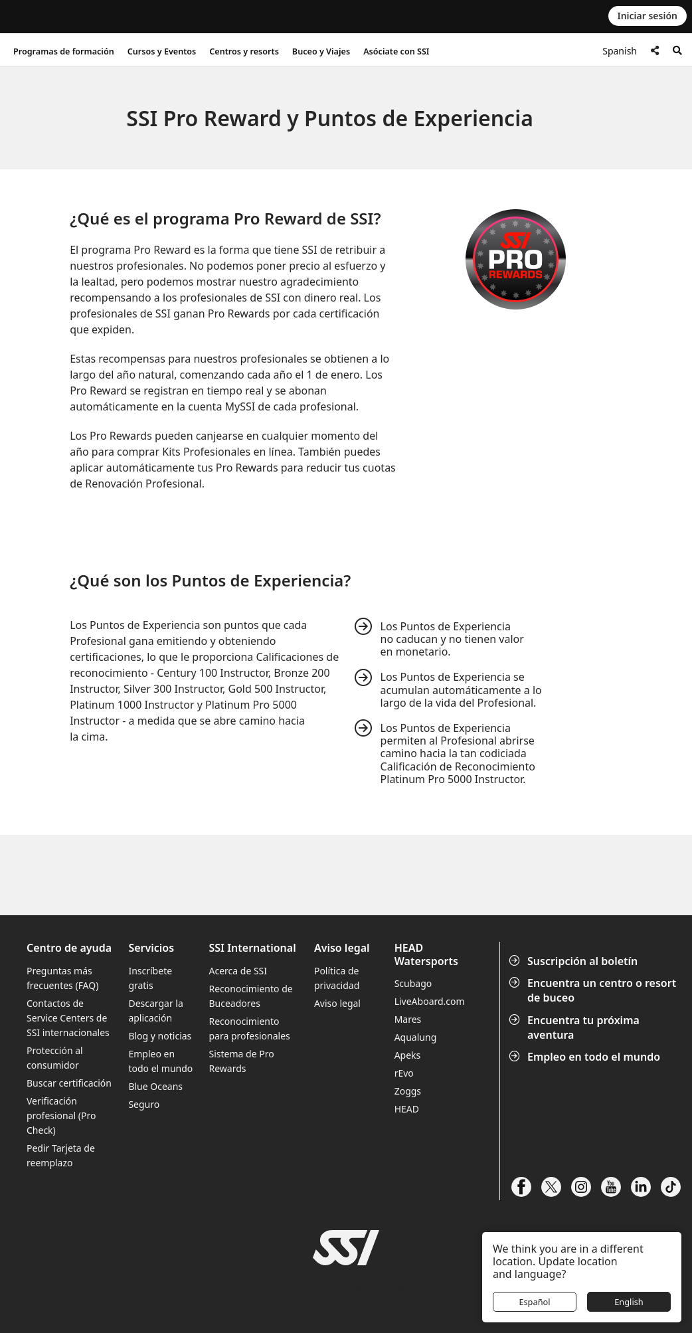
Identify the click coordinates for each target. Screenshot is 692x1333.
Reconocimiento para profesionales (249, 1028)
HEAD (406, 1109)
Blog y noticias (159, 1035)
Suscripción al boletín (574, 961)
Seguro (143, 1104)
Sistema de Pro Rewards (241, 1061)
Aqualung (415, 1037)
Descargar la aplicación (155, 1010)
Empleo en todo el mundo (585, 1056)
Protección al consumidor (55, 1057)
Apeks (407, 1055)
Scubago (413, 983)
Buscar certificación (69, 1083)
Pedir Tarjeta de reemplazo (61, 1155)
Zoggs (407, 1091)
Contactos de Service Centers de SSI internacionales (68, 1018)
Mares (408, 1019)
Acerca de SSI (238, 970)
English (629, 1302)
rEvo (404, 1073)
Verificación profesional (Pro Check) (61, 1115)
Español (534, 1302)
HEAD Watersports (426, 954)
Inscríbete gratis (150, 978)
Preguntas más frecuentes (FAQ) (62, 978)
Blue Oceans (155, 1086)
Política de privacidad (336, 978)
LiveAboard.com (429, 1001)
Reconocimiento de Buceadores (251, 996)
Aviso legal (337, 1003)
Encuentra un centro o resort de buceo (593, 990)
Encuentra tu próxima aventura (575, 1027)
